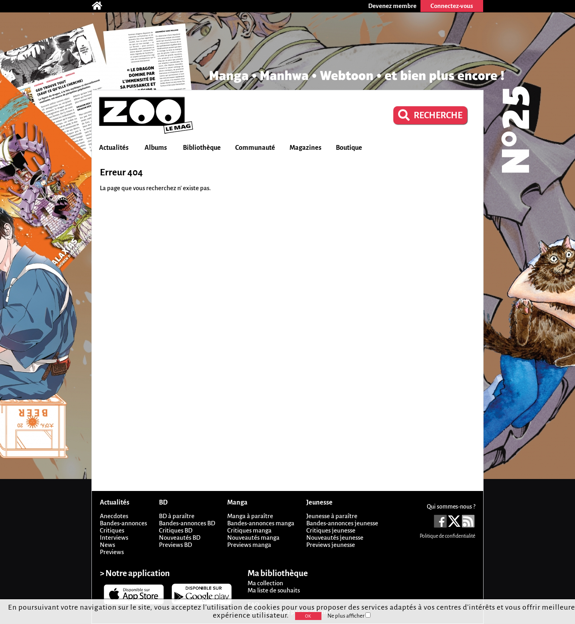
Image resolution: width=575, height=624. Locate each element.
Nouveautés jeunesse (334, 537)
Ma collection (265, 583)
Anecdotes (114, 516)
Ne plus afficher (349, 616)
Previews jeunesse (330, 544)
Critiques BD (175, 530)
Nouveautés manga (253, 537)
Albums (156, 147)
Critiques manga (249, 530)
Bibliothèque (202, 147)
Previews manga (249, 544)
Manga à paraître (250, 516)
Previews (112, 551)
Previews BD (175, 544)
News (107, 544)
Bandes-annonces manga (260, 523)
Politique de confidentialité (447, 536)
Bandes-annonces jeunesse (342, 523)
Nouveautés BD (179, 537)
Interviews (114, 537)
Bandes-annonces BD (187, 523)
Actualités (114, 147)
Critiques (112, 530)
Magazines (305, 147)
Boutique (349, 147)
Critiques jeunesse (330, 530)
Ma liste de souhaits (274, 590)
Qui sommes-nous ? (451, 506)
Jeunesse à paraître (331, 516)
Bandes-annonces (123, 523)
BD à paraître (176, 516)
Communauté (255, 147)
